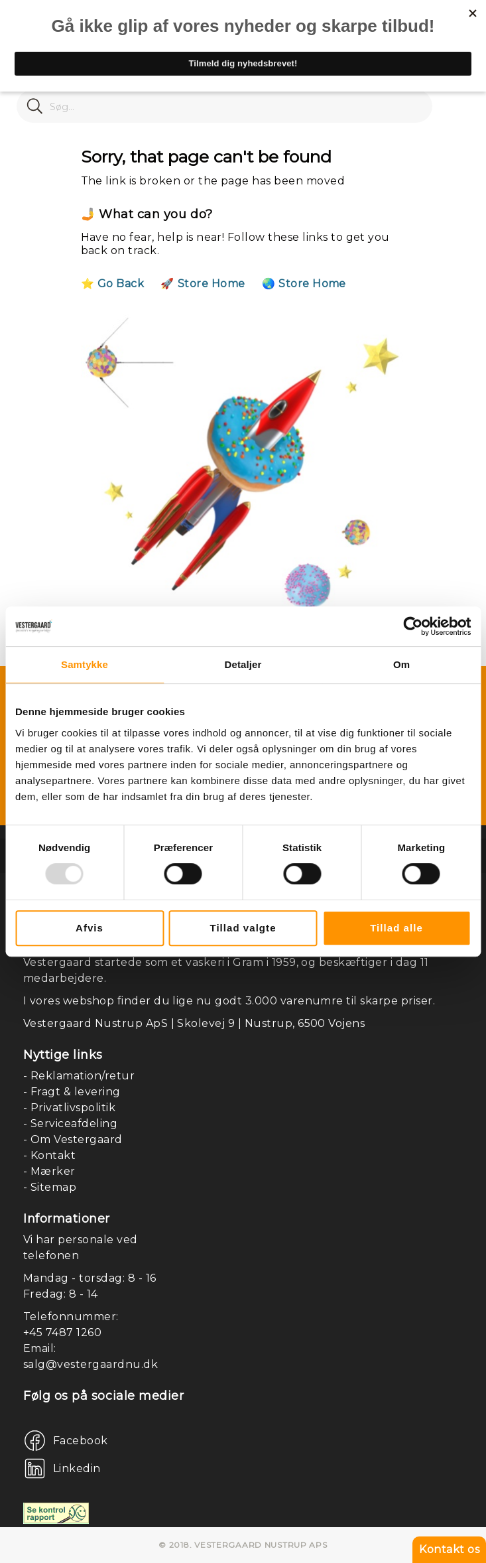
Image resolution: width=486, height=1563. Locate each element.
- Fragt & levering (72, 1091)
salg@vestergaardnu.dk (90, 1364)
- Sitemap (49, 1187)
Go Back (120, 283)
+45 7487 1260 (62, 1332)
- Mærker (49, 1171)
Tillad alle (396, 927)
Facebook (80, 1440)
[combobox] (224, 106)
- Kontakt (49, 1155)
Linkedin (77, 1468)
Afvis (89, 927)
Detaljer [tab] (243, 664)
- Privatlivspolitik (69, 1107)
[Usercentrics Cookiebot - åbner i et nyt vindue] (413, 626)
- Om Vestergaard (73, 1139)
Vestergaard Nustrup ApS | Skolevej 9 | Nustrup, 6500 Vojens (194, 1023)
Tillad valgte (243, 927)
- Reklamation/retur (79, 1075)
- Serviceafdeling (70, 1123)
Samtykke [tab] (84, 664)
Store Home (211, 283)
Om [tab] (401, 664)
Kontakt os (449, 1549)
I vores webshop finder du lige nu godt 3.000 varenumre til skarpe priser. (229, 1000)
